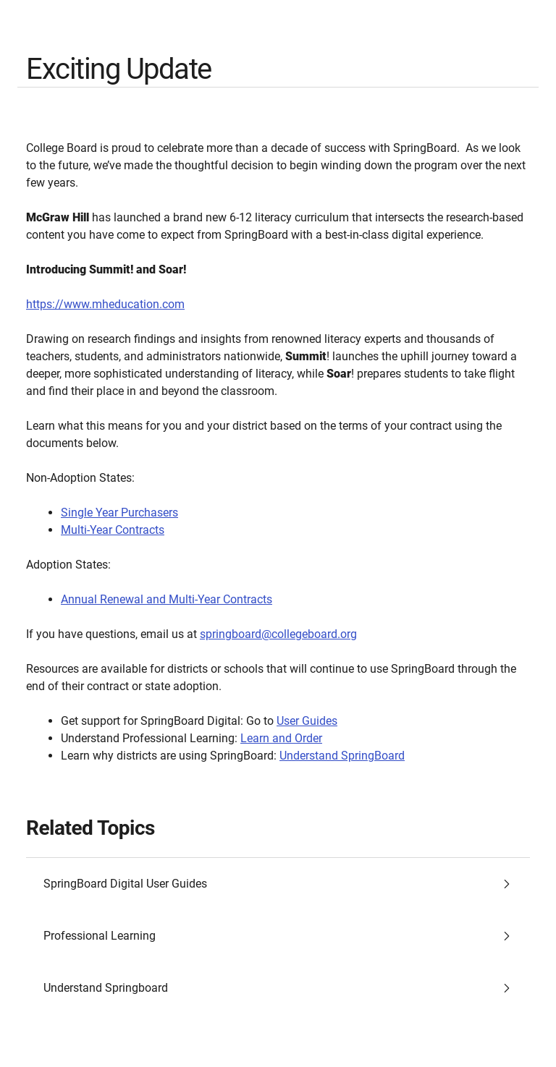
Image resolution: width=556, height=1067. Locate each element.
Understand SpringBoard (342, 755)
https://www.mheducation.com (105, 304)
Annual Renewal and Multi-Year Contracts (166, 599)
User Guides (307, 721)
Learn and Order (281, 738)
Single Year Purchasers (119, 512)
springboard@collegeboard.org (278, 634)
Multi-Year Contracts (112, 530)
